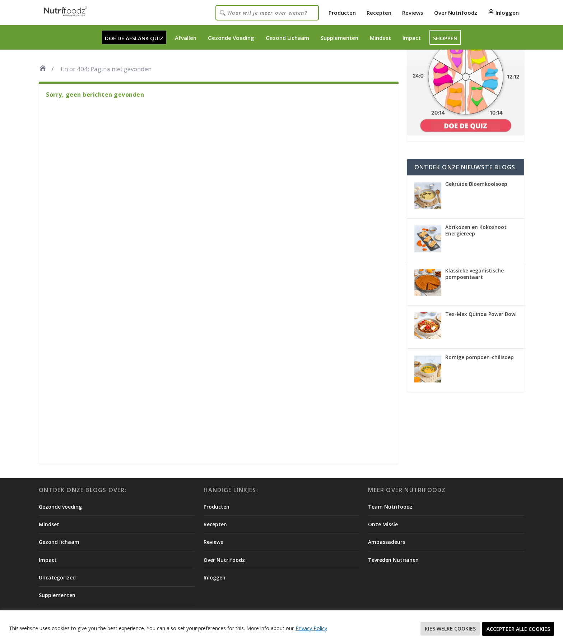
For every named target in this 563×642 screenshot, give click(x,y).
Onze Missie (383, 524)
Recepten (379, 12)
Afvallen (185, 37)
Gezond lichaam (59, 541)
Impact (412, 37)
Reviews (412, 12)
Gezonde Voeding (231, 37)
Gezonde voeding (60, 506)
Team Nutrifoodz (390, 506)
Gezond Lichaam (287, 37)
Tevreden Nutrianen (393, 559)
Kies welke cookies (449, 628)
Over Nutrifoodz (455, 12)
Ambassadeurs (386, 541)
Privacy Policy (311, 628)
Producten (342, 12)
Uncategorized (57, 577)
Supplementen (339, 37)
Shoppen (445, 38)
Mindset (380, 37)
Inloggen (503, 12)
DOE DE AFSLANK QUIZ (134, 38)
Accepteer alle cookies (518, 628)
